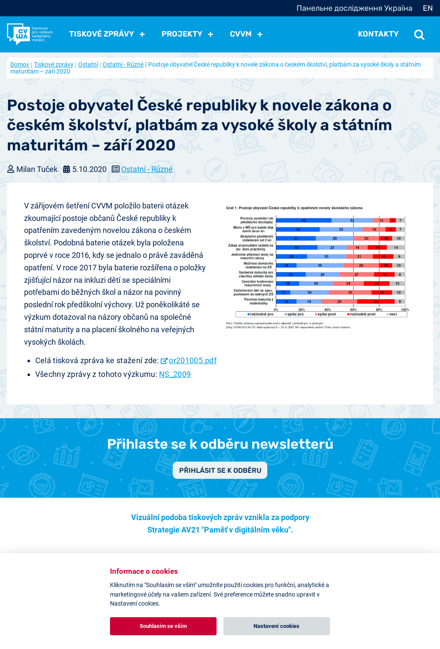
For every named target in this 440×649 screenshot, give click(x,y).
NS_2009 (175, 374)
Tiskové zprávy (53, 64)
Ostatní (88, 64)
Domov (19, 64)
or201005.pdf (193, 360)
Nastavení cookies (276, 626)
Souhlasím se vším (163, 626)
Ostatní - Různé (123, 64)
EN (428, 8)
